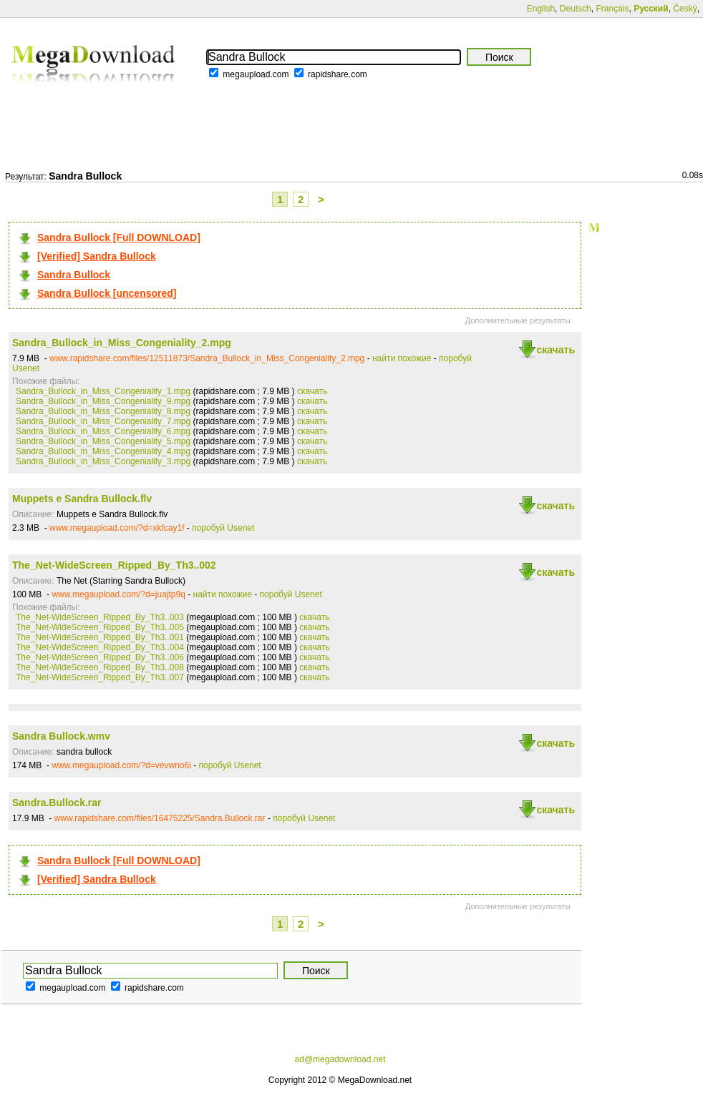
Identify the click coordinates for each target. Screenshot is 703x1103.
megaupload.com (256, 74)
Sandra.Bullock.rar (57, 802)
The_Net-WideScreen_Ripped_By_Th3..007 (100, 677)
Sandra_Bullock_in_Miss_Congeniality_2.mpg (121, 342)
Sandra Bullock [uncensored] (106, 293)
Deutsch (575, 9)
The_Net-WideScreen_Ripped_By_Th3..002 (114, 565)
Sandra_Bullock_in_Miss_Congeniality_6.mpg (103, 431)
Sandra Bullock (73, 274)
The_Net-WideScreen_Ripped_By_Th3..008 (100, 667)
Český (685, 9)
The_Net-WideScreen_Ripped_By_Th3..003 (100, 617)
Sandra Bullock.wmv (61, 736)
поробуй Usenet (223, 528)
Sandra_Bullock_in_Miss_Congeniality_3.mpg (103, 461)
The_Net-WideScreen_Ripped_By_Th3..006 (100, 657)
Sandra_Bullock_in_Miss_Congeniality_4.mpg (103, 451)
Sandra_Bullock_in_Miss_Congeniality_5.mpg (103, 441)
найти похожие (401, 358)
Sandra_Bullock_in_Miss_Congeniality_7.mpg (103, 421)
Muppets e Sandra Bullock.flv (82, 498)
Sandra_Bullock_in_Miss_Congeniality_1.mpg (103, 391)
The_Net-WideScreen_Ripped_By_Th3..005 (100, 627)
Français (612, 9)
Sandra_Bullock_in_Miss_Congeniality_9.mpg (103, 401)
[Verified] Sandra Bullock (96, 256)
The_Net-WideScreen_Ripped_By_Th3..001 (100, 637)
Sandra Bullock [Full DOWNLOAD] (118, 237)
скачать (555, 350)
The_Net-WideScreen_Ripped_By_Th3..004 (100, 647)
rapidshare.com (337, 74)
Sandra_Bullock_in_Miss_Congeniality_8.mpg (103, 411)
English (541, 9)
